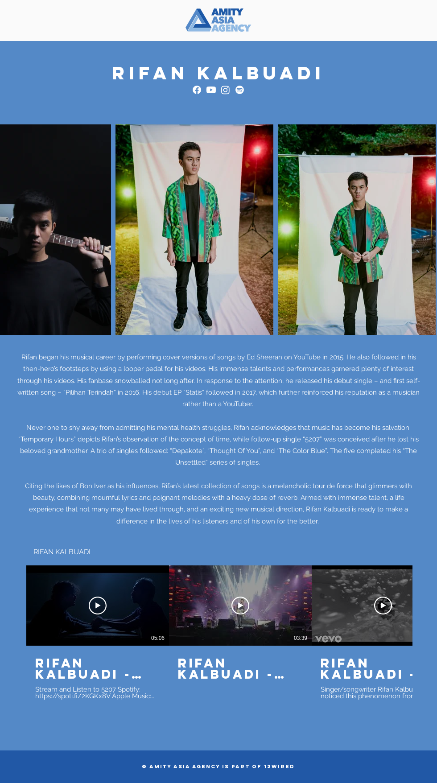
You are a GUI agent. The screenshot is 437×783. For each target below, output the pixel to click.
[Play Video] (98, 605)
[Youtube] (211, 89)
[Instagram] (225, 89)
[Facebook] (196, 89)
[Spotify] (239, 89)
